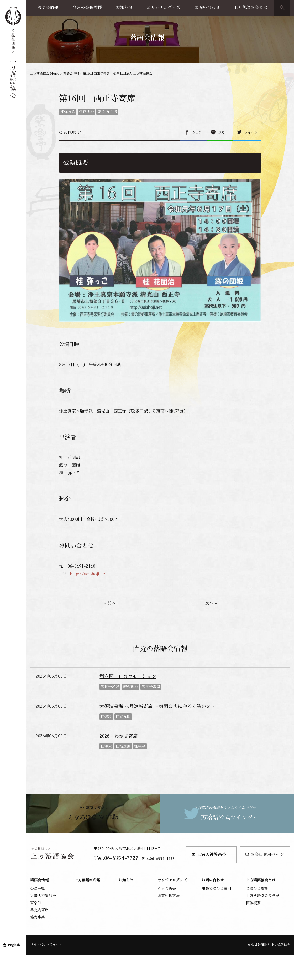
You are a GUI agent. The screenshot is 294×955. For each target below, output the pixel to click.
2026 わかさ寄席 (118, 736)
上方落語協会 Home (44, 73)
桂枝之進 (123, 746)
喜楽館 (35, 903)
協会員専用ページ (264, 854)
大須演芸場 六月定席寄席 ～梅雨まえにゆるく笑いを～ (157, 706)
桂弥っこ (67, 112)
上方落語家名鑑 (87, 880)
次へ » (211, 603)
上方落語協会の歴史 (262, 895)
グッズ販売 (167, 888)
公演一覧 (37, 888)
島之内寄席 (39, 910)
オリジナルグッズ (163, 8)
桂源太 (106, 746)
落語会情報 (47, 8)
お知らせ (124, 8)
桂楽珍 (106, 716)
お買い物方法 (169, 895)
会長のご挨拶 (257, 888)
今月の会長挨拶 (87, 8)
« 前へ (110, 603)
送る (221, 132)
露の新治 (130, 687)
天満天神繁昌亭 (209, 854)
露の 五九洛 (107, 112)
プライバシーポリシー (46, 945)
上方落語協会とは (250, 8)
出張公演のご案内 (216, 888)
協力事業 (37, 917)
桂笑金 (139, 746)
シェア (197, 132)
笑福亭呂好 (110, 687)
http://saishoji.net (88, 574)
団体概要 (253, 903)
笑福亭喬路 (151, 687)
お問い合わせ (207, 8)
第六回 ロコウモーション (127, 676)
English (14, 945)
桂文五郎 (123, 716)
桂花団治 (86, 112)
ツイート (251, 132)
